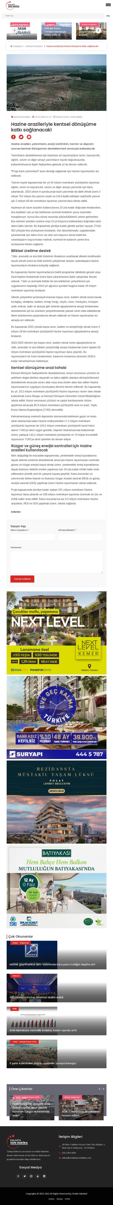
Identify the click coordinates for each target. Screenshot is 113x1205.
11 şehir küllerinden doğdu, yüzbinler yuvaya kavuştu (43, 1063)
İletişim (60, 1199)
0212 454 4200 (69, 1153)
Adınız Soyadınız (19, 530)
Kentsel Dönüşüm (33, 46)
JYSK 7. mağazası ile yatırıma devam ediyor (80, 1113)
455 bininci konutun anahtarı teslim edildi (36, 997)
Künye (51, 1199)
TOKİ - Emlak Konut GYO (24, 1042)
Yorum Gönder (22, 579)
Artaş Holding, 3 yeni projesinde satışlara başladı (90, 31)
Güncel (15, 976)
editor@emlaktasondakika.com (76, 1158)
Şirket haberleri (72, 1097)
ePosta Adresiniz (67, 530)
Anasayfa (16, 46)
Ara (108, 15)
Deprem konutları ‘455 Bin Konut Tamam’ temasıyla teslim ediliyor (55, 30)
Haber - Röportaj (20, 943)
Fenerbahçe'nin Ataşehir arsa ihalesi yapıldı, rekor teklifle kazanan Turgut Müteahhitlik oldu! (31, 1109)
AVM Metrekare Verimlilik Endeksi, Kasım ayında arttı (43, 1030)
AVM (14, 1009)
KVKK (67, 1199)
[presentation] (99, 1088)
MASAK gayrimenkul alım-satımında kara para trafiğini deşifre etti (52, 964)
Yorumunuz (15, 547)
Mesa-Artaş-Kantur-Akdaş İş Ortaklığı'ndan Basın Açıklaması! (21, 30)
